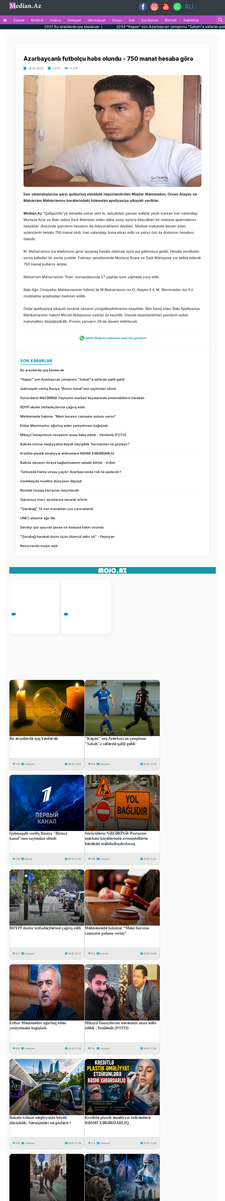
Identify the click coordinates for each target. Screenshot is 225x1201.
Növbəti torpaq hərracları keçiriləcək (49, 490)
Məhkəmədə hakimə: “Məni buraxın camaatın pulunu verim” (68, 416)
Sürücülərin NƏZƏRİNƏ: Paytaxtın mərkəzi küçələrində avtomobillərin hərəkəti (82, 398)
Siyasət (19, 20)
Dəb (132, 20)
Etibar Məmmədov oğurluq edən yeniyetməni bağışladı (64, 426)
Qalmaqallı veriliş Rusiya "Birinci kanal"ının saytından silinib (68, 389)
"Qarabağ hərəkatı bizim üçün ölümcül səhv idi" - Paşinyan (67, 536)
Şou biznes (149, 20)
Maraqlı (171, 20)
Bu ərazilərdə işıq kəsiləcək (42, 370)
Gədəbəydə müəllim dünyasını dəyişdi (51, 481)
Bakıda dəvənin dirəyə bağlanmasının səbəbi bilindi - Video (67, 463)
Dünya (117, 20)
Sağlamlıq (190, 20)
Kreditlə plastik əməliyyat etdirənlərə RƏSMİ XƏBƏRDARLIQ (67, 453)
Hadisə (55, 20)
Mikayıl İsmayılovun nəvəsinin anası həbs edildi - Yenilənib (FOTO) (73, 435)
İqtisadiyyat (97, 20)
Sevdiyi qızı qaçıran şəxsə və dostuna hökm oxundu (62, 527)
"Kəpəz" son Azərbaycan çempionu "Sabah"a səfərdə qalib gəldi (72, 379)
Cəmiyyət (74, 20)
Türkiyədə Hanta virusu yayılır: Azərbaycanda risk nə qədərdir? (70, 472)
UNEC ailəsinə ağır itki (37, 518)
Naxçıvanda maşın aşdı (39, 546)
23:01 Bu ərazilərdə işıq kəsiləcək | (93, 26)
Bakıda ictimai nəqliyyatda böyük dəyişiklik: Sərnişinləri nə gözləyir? (74, 444)
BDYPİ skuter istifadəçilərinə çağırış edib (52, 407)
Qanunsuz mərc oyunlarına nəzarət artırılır (54, 499)
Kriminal (37, 20)
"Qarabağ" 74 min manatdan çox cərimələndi (56, 509)
